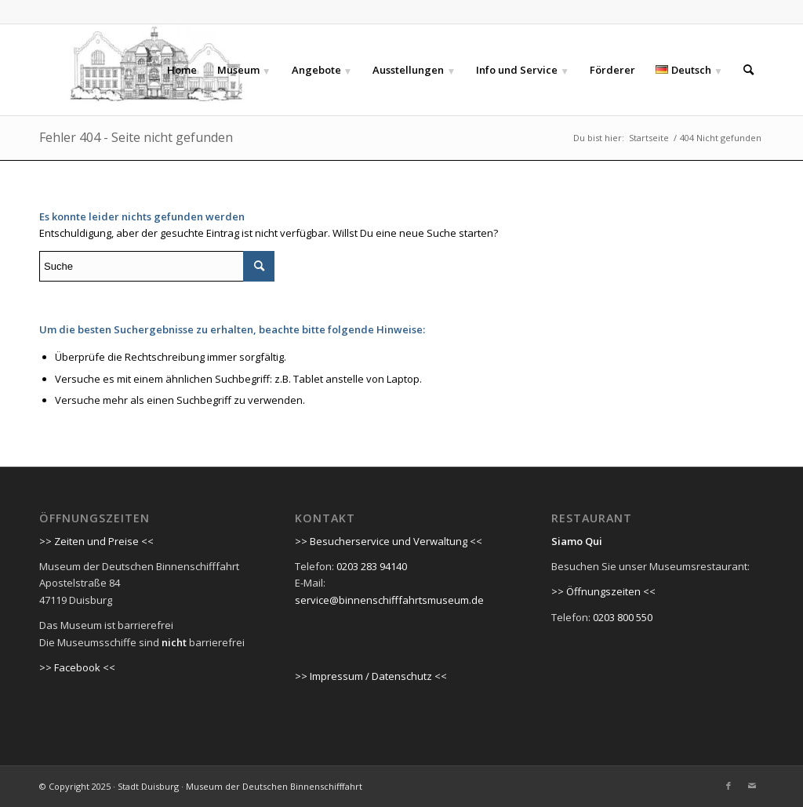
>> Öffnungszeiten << (603, 591)
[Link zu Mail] (752, 786)
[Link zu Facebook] (728, 786)
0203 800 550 (622, 617)
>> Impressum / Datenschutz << (371, 676)
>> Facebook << (77, 667)
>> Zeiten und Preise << (96, 541)
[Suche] (748, 69)
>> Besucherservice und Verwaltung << (388, 541)
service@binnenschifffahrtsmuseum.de (389, 600)
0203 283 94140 (371, 566)
